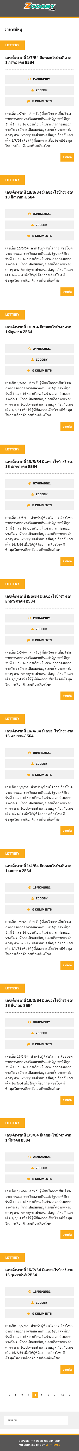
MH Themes (53, 1445)
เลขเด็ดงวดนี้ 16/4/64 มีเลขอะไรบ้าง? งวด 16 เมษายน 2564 (39, 733)
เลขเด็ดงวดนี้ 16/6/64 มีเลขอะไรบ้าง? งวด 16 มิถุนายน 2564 (39, 195)
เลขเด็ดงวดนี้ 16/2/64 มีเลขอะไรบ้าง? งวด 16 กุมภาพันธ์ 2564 (39, 1272)
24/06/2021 (42, 79)
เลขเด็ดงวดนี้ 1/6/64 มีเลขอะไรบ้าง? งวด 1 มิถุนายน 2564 (38, 329)
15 (62, 1394)
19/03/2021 (42, 887)
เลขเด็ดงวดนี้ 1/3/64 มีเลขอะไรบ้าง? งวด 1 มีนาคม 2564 (38, 1138)
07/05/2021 (42, 483)
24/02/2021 (42, 1157)
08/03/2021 (42, 1022)
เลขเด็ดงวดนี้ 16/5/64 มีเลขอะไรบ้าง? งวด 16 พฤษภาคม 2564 (39, 464)
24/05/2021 (42, 349)
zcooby (42, 90)
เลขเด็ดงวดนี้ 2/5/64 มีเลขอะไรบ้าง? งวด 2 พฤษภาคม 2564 (38, 599)
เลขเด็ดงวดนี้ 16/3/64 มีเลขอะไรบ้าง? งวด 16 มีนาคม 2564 (39, 1003)
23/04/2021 (42, 618)
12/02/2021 (42, 1291)
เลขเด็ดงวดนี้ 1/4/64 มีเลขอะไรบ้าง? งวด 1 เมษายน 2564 (38, 868)
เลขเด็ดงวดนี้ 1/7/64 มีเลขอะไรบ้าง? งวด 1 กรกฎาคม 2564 (38, 60)
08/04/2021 (42, 753)
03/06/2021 (42, 214)
